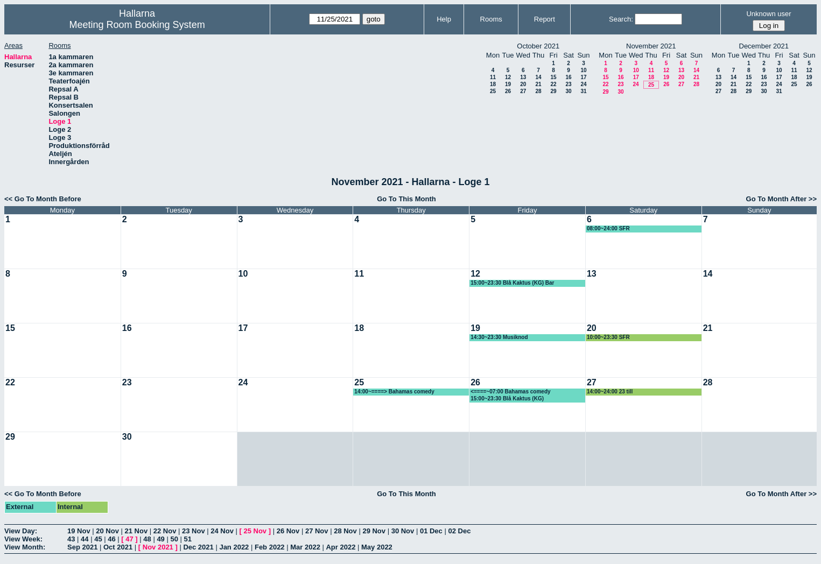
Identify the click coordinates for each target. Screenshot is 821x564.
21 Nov (136, 531)
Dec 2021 (198, 547)
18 (493, 84)
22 (553, 84)
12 (508, 77)
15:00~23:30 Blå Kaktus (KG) (507, 398)
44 (84, 539)
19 (508, 84)
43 (71, 539)
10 (583, 70)
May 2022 (376, 547)
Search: (621, 19)
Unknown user (768, 14)
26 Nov (288, 531)
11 (493, 77)
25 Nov (254, 531)
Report (544, 19)
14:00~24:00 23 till (610, 391)
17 (583, 77)
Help (444, 19)
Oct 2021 (117, 547)
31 (583, 91)
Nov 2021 (158, 547)
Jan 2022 (234, 547)
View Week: (23, 539)
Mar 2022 (305, 547)
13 (523, 77)
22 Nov (165, 531)
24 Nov (222, 531)
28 (538, 91)
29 (553, 91)
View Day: (20, 531)
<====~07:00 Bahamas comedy (510, 391)
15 (553, 77)
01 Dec (431, 531)
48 (147, 539)
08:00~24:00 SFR (608, 228)
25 (493, 91)
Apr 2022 (340, 547)
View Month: (24, 547)
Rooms (491, 19)
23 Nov (193, 531)
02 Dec (459, 531)
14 (538, 77)
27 (523, 91)
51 (188, 539)
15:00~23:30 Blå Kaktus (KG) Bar (512, 283)
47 (129, 539)
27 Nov (316, 531)
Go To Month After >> (781, 199)
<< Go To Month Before (42, 199)
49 (160, 539)
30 (568, 91)
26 (508, 91)
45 (98, 539)
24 (583, 84)
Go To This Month (406, 199)
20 (523, 84)
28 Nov (345, 531)
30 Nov (403, 531)
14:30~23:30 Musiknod (499, 337)
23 (568, 84)
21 (538, 84)
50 (174, 539)
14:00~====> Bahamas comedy (394, 391)
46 (111, 539)
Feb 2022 (270, 547)
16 (568, 77)
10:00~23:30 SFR (608, 337)
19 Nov (78, 531)
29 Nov (373, 531)
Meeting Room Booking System (137, 24)
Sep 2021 (82, 547)
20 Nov (107, 531)
